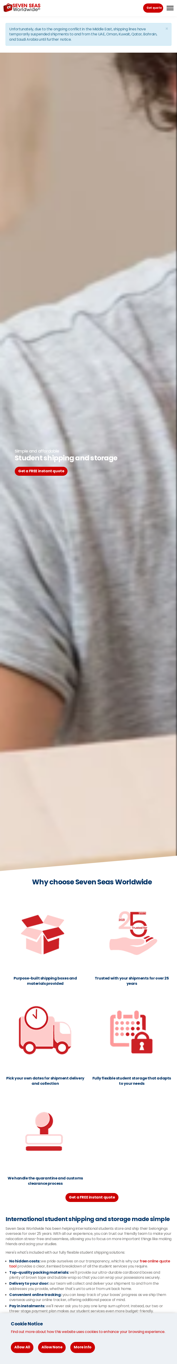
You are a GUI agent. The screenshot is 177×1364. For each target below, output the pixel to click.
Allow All (22, 1347)
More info (82, 1347)
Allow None (51, 1347)
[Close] (166, 28)
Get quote (154, 8)
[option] (88, 462)
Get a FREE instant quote (41, 471)
